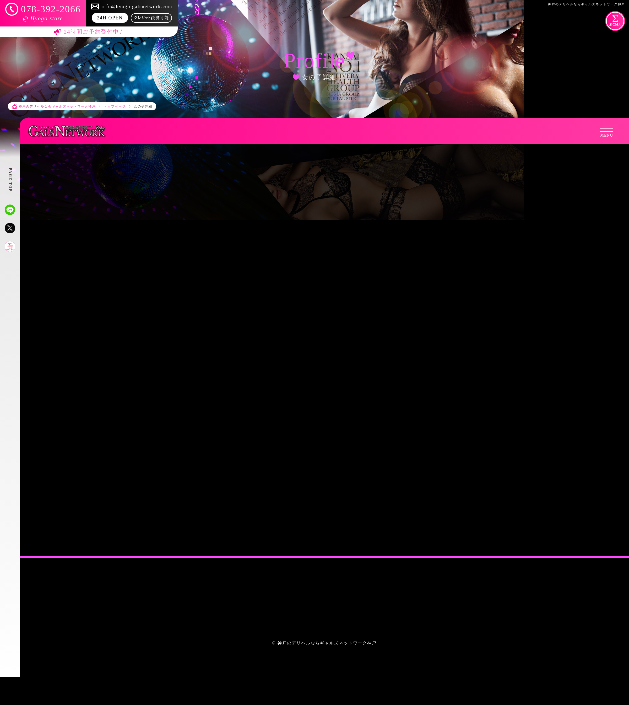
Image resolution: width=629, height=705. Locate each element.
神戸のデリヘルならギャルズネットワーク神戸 (327, 643)
